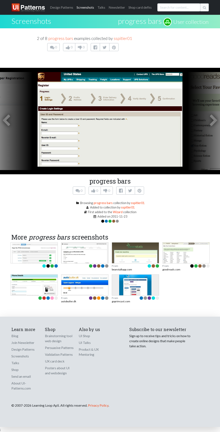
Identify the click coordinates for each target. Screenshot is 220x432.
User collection (191, 21)
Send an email (21, 376)
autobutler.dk (68, 301)
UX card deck (55, 361)
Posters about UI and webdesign (57, 370)
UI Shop (84, 336)
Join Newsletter (22, 343)
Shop (15, 370)
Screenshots (85, 7)
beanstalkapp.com (122, 269)
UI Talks (85, 343)
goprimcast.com (121, 301)
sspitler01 (123, 38)
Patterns (61, 7)
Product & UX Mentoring (89, 351)
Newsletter (117, 7)
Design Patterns (23, 349)
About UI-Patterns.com (21, 385)
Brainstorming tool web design (58, 338)
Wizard (118, 212)
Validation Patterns (59, 354)
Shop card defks (140, 7)
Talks (101, 7)
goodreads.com (171, 269)
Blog (14, 336)
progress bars (140, 20)
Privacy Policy (98, 405)
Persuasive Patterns (59, 348)
